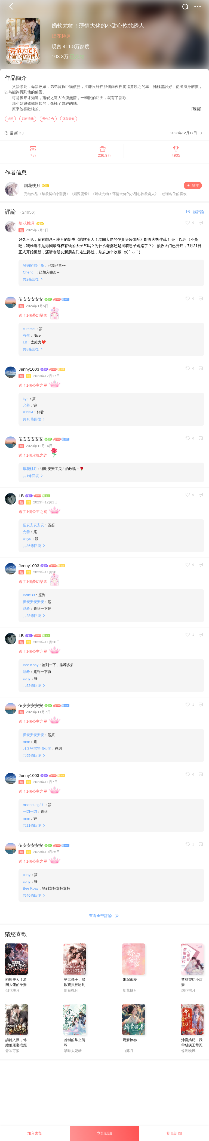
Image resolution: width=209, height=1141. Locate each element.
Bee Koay (30, 667)
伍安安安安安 (31, 301)
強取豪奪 (69, 121)
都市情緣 (28, 121)
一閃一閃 (30, 814)
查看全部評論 (104, 918)
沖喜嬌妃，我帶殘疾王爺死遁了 (191, 1047)
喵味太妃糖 (73, 1053)
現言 (57, 46)
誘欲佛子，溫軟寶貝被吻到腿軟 (74, 987)
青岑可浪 (12, 1053)
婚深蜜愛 (130, 982)
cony (26, 681)
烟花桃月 (61, 36)
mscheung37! (33, 807)
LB (25, 345)
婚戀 (10, 121)
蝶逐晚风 (188, 1053)
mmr (26, 744)
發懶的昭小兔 (33, 268)
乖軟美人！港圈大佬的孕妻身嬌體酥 (16, 987)
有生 (26, 338)
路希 (26, 611)
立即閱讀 (104, 1133)
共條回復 (31, 282)
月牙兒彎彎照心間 (37, 751)
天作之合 (48, 121)
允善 (26, 408)
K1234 (28, 415)
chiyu (27, 541)
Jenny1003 (29, 371)
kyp (26, 401)
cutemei (29, 331)
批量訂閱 (174, 1133)
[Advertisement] (104, 1101)
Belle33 (29, 597)
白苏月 (128, 1053)
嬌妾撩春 (130, 1042)
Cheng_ (29, 275)
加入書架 (34, 1133)
